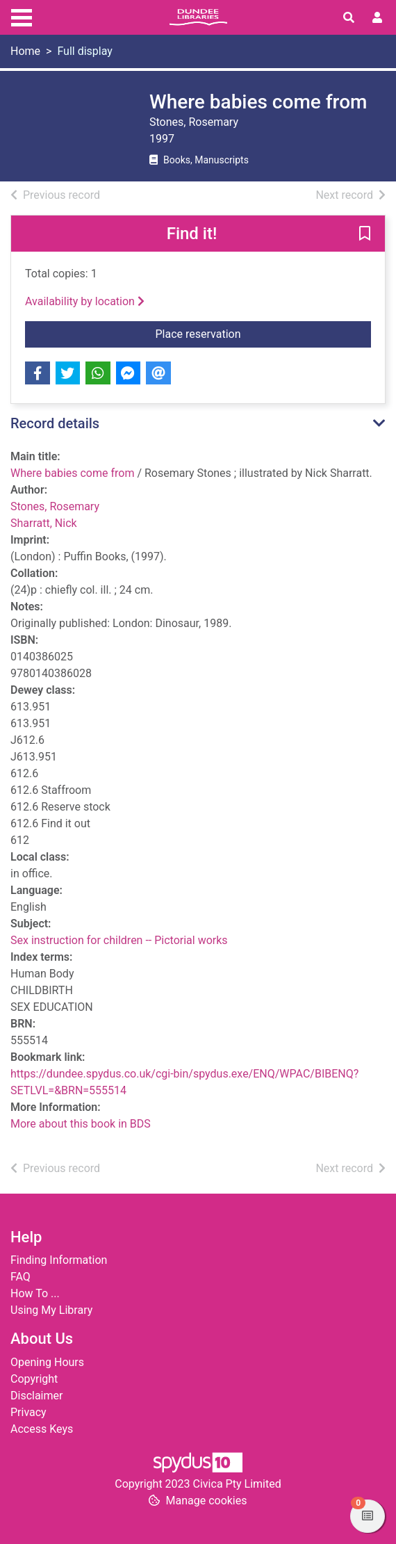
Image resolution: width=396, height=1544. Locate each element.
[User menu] (377, 18)
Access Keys (41, 1429)
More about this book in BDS (80, 1123)
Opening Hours (47, 1362)
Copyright (34, 1378)
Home (25, 51)
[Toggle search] (349, 18)
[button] (364, 234)
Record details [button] (54, 423)
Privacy (28, 1412)
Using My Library (51, 1310)
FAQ (20, 1276)
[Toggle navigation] (21, 16)
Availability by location (85, 301)
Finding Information (58, 1260)
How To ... (35, 1293)
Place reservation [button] (264, 333)
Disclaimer (36, 1395)
